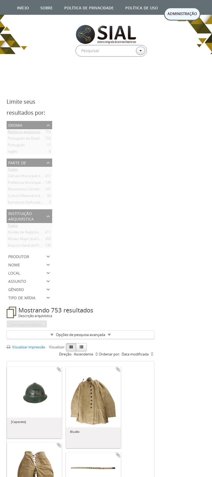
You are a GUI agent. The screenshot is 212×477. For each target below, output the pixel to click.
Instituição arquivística (21, 215)
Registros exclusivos (24, 132)
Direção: (65, 354)
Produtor (18, 256)
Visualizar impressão (26, 347)
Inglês (12, 152)
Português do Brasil (24, 139)
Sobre (46, 7)
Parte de (17, 162)
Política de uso (141, 7)
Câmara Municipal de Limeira (31, 176)
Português (16, 145)
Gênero (16, 289)
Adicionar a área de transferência (59, 369)
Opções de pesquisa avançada (80, 334)
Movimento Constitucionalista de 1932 (39, 190)
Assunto (17, 280)
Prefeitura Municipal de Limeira (33, 183)
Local (14, 272)
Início (23, 7)
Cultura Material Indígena (28, 196)
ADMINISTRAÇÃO (182, 13)
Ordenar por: (109, 354)
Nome (14, 264)
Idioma (15, 124)
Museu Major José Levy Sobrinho (34, 239)
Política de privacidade (89, 7)
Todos (13, 170)
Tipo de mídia (21, 297)
